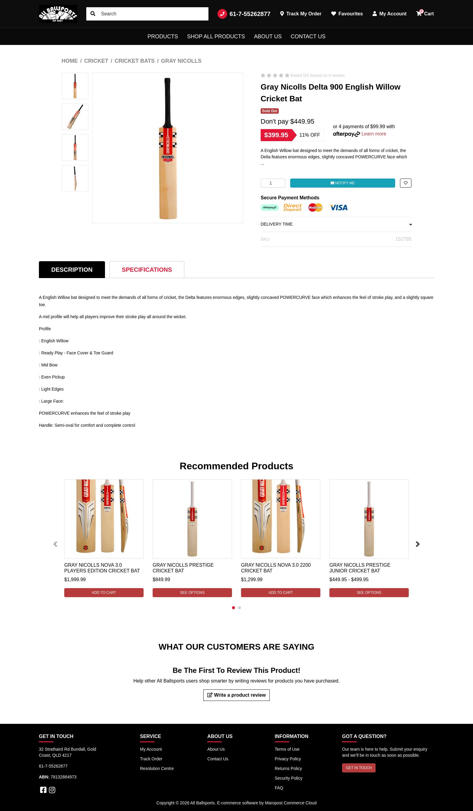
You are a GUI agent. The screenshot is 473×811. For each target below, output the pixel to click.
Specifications (147, 269)
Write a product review (236, 695)
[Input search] (147, 14)
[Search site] (93, 14)
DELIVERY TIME (336, 224)
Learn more (373, 133)
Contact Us (308, 36)
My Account (151, 749)
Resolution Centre (157, 768)
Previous (55, 544)
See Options (192, 593)
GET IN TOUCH (359, 768)
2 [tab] (239, 607)
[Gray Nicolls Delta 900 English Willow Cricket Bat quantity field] (273, 183)
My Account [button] (390, 13)
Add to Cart (104, 593)
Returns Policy (288, 768)
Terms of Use (287, 749)
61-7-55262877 (244, 14)
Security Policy (289, 778)
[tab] (72, 269)
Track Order (151, 758)
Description (72, 269)
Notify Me (343, 183)
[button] (405, 183)
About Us (268, 36)
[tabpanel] (104, 538)
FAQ (279, 787)
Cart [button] (425, 12)
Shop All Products (216, 36)
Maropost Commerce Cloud (290, 802)
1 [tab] (233, 607)
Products (163, 36)
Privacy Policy (288, 758)
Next (418, 544)
